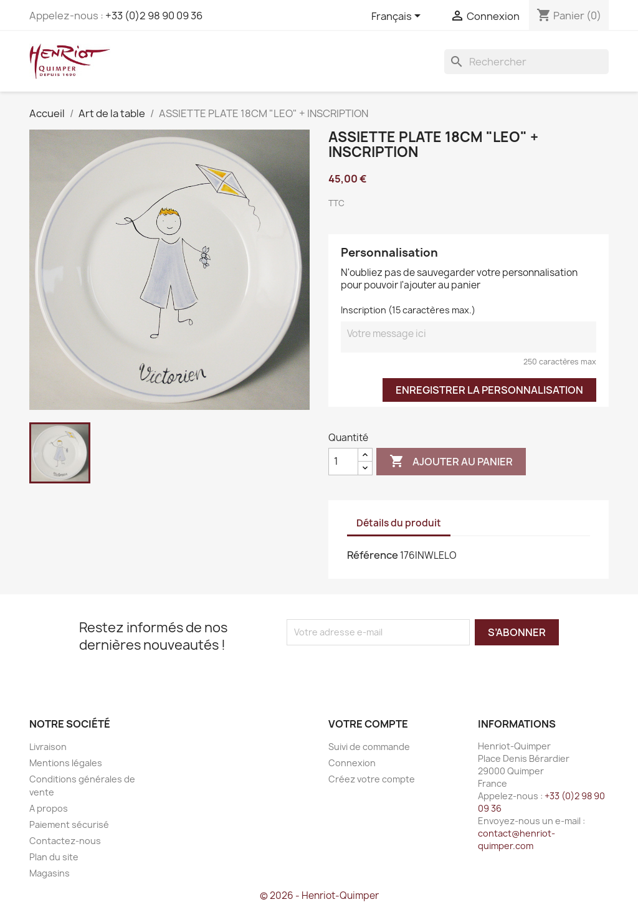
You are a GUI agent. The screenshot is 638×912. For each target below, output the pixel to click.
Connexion (352, 763)
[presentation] (390, 669)
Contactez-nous (65, 841)
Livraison (48, 747)
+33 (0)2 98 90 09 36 (153, 15)
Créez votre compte (371, 779)
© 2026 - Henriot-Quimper (319, 895)
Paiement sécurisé (69, 824)
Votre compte (368, 724)
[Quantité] (343, 461)
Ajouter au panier (451, 462)
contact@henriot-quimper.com (516, 839)
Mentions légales (65, 763)
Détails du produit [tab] (398, 523)
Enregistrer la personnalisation (489, 390)
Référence (372, 555)
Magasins (49, 873)
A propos (48, 808)
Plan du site (54, 857)
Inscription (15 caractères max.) (408, 310)
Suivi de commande (369, 747)
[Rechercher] (526, 61)
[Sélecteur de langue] (398, 16)
